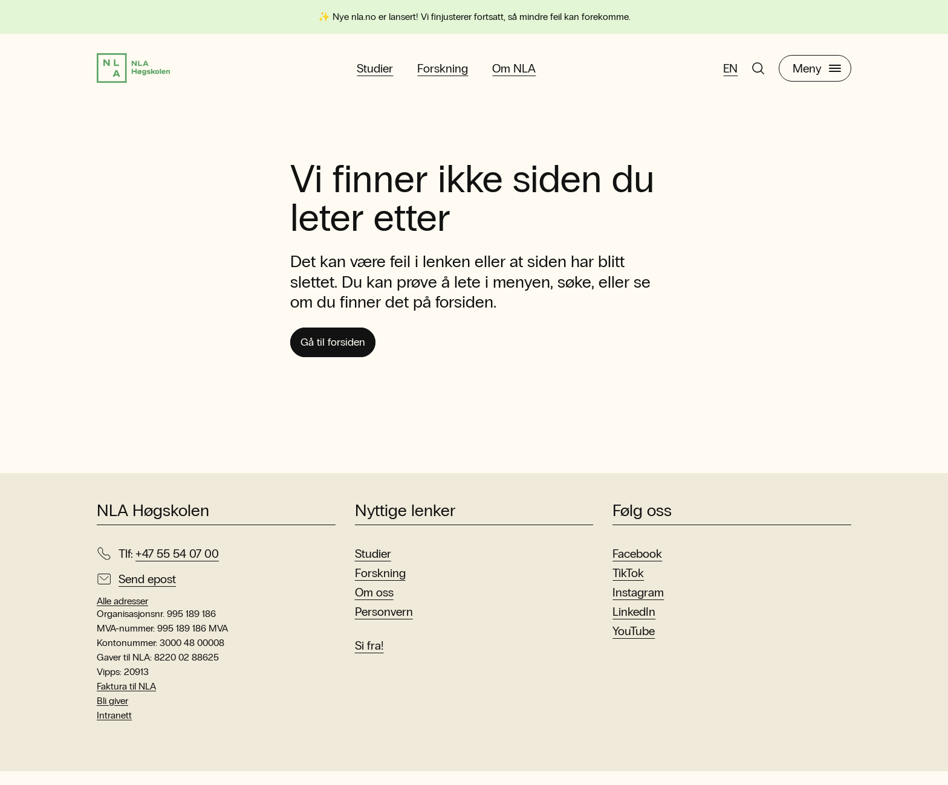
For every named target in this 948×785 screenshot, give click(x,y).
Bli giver (112, 714)
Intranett (114, 729)
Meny (817, 73)
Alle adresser (122, 615)
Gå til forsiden (340, 354)
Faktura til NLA (126, 700)
